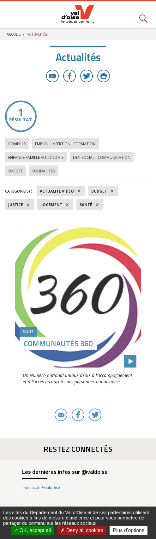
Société (15, 171)
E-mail (52, 76)
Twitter (86, 76)
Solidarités (43, 171)
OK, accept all (32, 530)
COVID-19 (17, 144)
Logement (51, 204)
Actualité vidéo (57, 191)
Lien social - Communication (101, 157)
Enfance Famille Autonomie (35, 157)
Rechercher (143, 15)
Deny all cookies (82, 530)
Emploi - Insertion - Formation (65, 144)
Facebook (69, 76)
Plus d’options (128, 530)
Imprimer (103, 76)
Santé (86, 204)
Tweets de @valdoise (41, 487)
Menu (12, 15)
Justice (15, 204)
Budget (99, 191)
